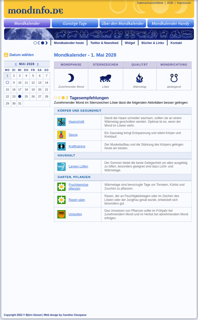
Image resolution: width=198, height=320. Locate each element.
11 (26, 82)
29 (7, 103)
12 (33, 82)
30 (13, 103)
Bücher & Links (152, 43)
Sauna (73, 135)
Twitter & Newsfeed (104, 43)
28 (46, 96)
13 (39, 82)
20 (39, 89)
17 (19, 89)
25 (26, 96)
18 (26, 89)
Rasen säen (77, 200)
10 (19, 82)
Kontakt (176, 43)
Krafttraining (77, 146)
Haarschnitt (76, 121)
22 (7, 96)
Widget (130, 43)
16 (13, 89)
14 (46, 82)
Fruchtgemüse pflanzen (78, 186)
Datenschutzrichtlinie (150, 2)
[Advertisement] (126, 263)
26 (33, 96)
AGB (170, 2)
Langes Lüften (78, 166)
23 (13, 96)
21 (46, 89)
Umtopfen (75, 214)
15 (7, 89)
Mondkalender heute (69, 43)
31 (19, 103)
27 (39, 96)
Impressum (184, 2)
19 (33, 89)
